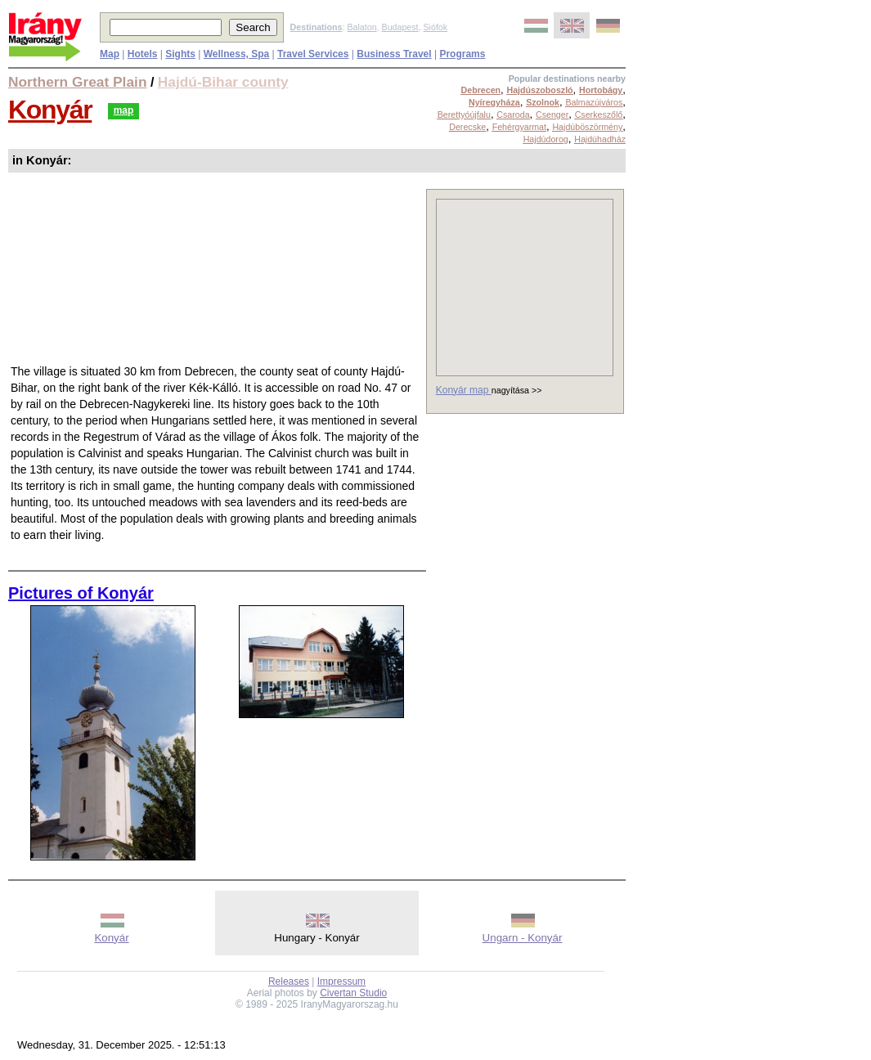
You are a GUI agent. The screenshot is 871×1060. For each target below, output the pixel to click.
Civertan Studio (353, 993)
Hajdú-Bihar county (223, 82)
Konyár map (464, 390)
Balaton (361, 27)
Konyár (50, 109)
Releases (288, 981)
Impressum (341, 981)
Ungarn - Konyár (523, 938)
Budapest (400, 27)
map (124, 110)
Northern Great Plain (77, 82)
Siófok (435, 27)
